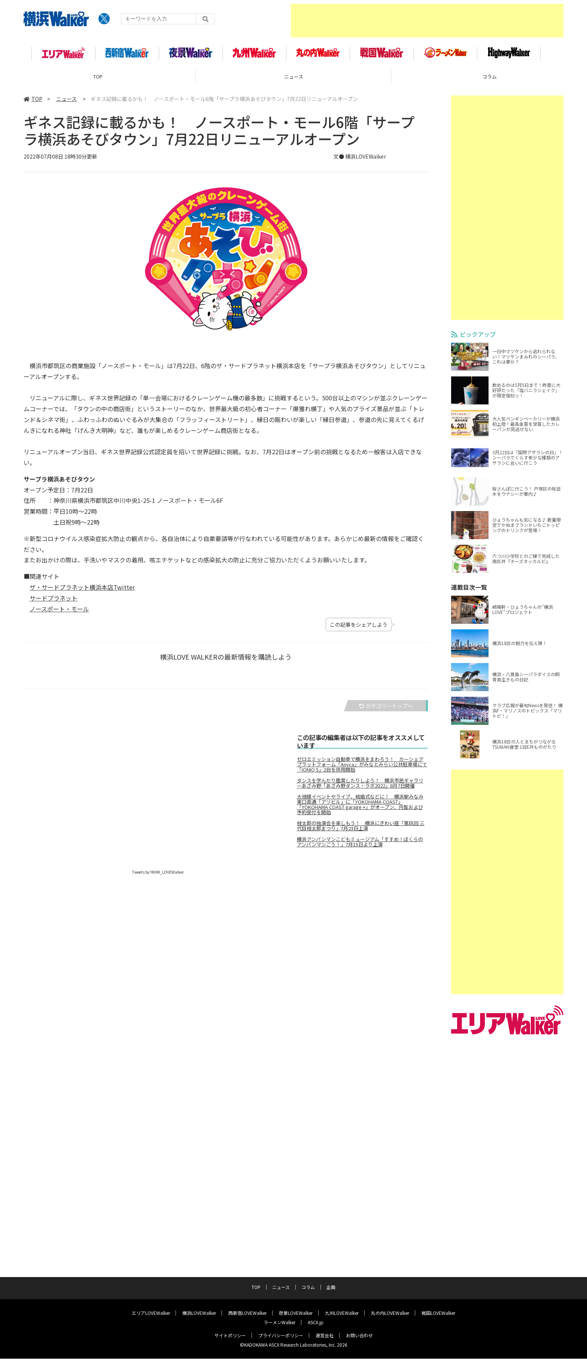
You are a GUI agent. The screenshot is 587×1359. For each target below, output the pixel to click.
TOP (98, 80)
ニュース (293, 80)
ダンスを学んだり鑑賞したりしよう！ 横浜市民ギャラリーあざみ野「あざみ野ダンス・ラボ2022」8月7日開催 (360, 787)
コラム (308, 1287)
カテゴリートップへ (386, 710)
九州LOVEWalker (342, 1313)
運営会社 (325, 1335)
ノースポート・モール (59, 612)
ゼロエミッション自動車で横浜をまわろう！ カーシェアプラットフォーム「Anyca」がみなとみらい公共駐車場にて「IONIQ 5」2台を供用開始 (362, 768)
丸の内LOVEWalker (390, 1313)
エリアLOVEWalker (151, 1313)
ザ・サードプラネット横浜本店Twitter (82, 590)
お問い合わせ (359, 1335)
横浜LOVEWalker (199, 1313)
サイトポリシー (230, 1335)
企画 (330, 1287)
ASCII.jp (315, 1322)
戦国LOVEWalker (438, 1313)
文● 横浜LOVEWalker (360, 160)
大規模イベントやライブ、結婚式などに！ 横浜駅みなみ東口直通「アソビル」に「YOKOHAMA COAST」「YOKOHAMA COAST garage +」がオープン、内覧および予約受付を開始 (360, 808)
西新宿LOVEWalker (247, 1313)
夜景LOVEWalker (296, 1313)
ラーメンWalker (279, 1322)
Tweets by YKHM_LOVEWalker (158, 876)
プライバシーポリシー (280, 1335)
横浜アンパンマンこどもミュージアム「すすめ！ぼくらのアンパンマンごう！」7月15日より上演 (360, 845)
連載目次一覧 (469, 591)
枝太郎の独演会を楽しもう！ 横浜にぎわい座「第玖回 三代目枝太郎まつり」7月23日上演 (361, 829)
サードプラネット (53, 601)
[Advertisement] (427, 20)
